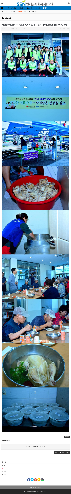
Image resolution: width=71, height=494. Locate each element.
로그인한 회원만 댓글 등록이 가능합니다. (35, 446)
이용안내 (32, 487)
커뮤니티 (44, 8)
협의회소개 (14, 8)
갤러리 (20, 11)
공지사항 (4, 11)
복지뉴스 (27, 11)
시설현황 (22, 8)
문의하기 (39, 487)
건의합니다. (12, 11)
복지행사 (34, 11)
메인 (7, 8)
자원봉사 (37, 8)
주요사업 (29, 8)
